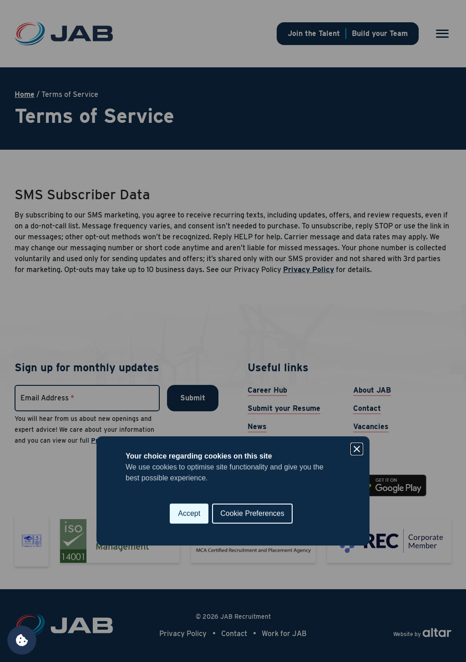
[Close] (356, 289)
